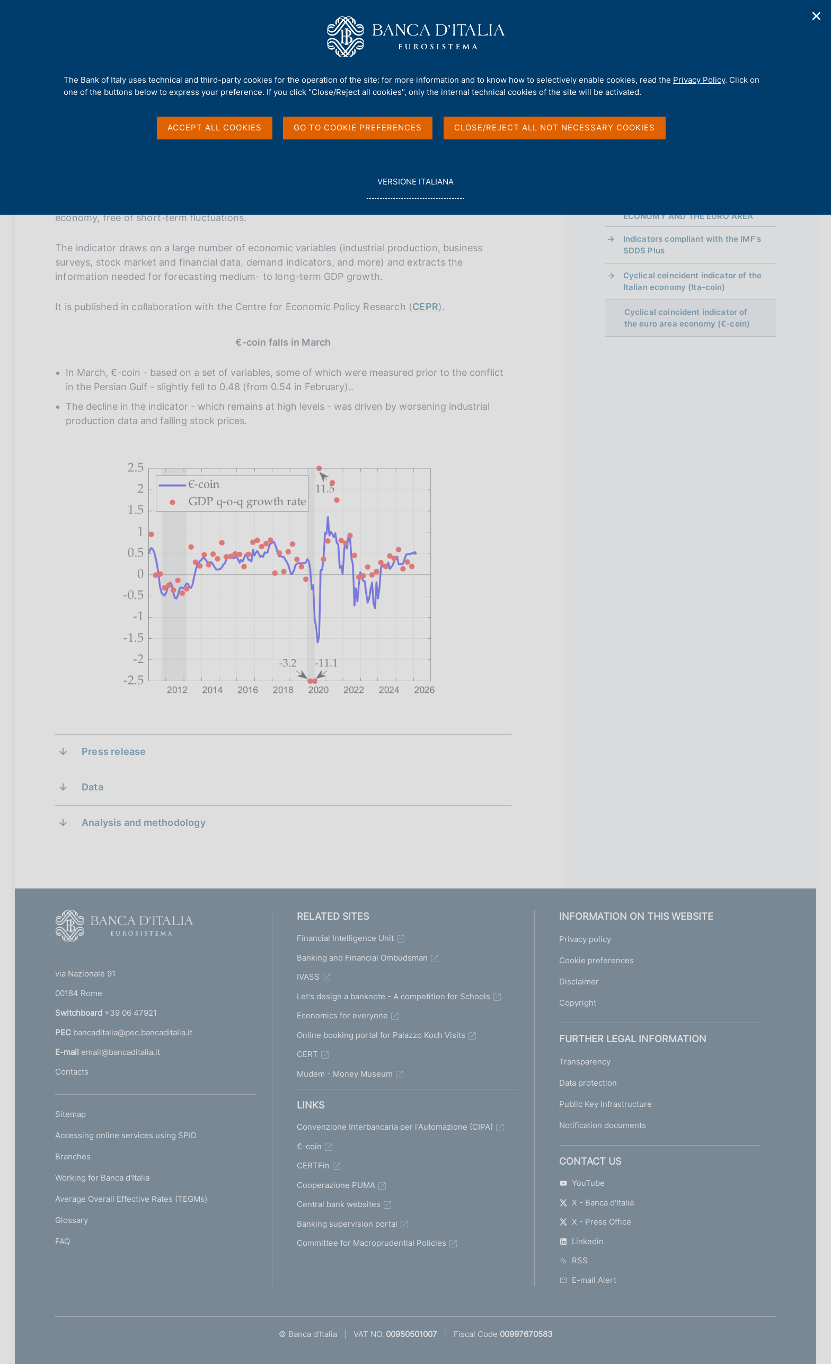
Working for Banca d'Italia (102, 1178)
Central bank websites (339, 1204)
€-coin (309, 1146)
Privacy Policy (699, 80)
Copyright (577, 1003)
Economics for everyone (342, 1015)
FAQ (62, 1241)
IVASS (308, 977)
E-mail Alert (587, 1280)
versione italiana (415, 187)
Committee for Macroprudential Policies (371, 1243)
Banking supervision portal (347, 1224)
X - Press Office (595, 1222)
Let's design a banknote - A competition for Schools (393, 996)
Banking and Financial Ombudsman (362, 958)
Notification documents (602, 1125)
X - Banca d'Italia (596, 1203)
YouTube (582, 1183)
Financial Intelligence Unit (345, 938)
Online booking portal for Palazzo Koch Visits (381, 1035)
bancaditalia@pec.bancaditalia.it (132, 1032)
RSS (573, 1260)
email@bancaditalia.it (120, 1052)
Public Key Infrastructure (605, 1104)
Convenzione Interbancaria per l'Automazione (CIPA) (395, 1127)
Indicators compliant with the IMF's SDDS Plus (692, 245)
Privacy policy (585, 939)
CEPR (425, 306)
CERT (307, 1054)
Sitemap (70, 1114)
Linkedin (581, 1241)
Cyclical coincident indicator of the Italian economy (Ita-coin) (692, 281)
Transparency (585, 1062)
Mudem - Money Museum (345, 1074)
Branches (73, 1156)
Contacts (72, 1072)
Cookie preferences (596, 960)
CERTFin (313, 1165)
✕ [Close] (816, 16)
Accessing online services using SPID (126, 1135)
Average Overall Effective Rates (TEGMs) (131, 1199)
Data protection (588, 1083)
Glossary (71, 1220)
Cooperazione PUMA (336, 1185)
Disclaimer (579, 981)
